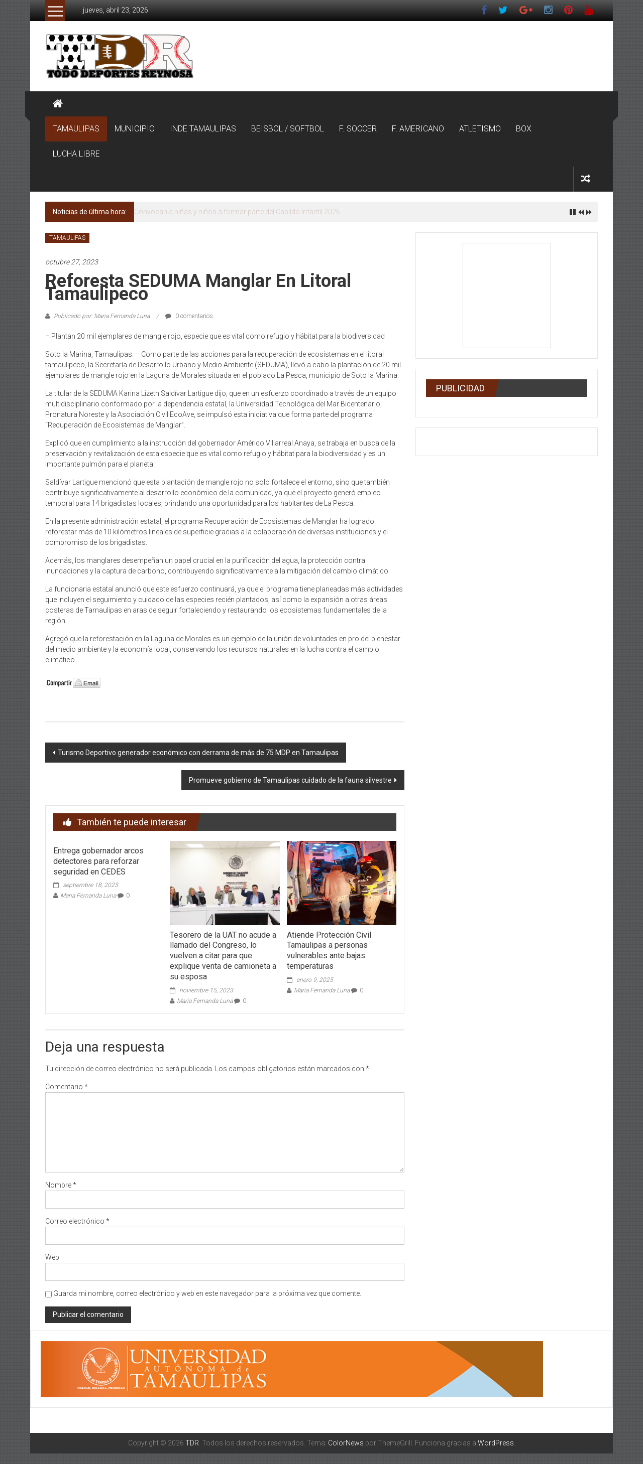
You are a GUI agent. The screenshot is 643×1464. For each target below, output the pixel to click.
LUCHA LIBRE (76, 154)
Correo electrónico (77, 1221)
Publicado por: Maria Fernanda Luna (101, 316)
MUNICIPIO (135, 128)
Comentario (66, 1087)
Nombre (60, 1185)
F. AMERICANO (418, 128)
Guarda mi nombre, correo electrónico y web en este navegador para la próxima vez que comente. (207, 1293)
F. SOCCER (358, 128)
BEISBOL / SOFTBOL (287, 128)
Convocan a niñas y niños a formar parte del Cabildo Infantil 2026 (237, 212)
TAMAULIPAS (76, 128)
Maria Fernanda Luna (88, 895)
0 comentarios (189, 316)
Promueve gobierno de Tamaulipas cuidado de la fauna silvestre (290, 780)
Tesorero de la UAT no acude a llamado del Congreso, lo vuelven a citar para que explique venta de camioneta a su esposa (223, 955)
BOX (523, 128)
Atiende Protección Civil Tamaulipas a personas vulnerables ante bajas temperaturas (329, 950)
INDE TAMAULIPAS (203, 128)
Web (52, 1257)
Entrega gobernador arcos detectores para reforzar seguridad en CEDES (98, 861)
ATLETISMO (480, 128)
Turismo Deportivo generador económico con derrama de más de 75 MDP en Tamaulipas (198, 753)
